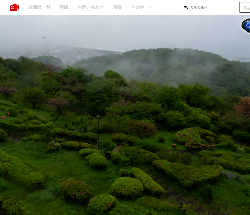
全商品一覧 (39, 7)
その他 (137, 7)
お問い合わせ (90, 7)
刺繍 (63, 7)
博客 (117, 7)
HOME (14, 7)
